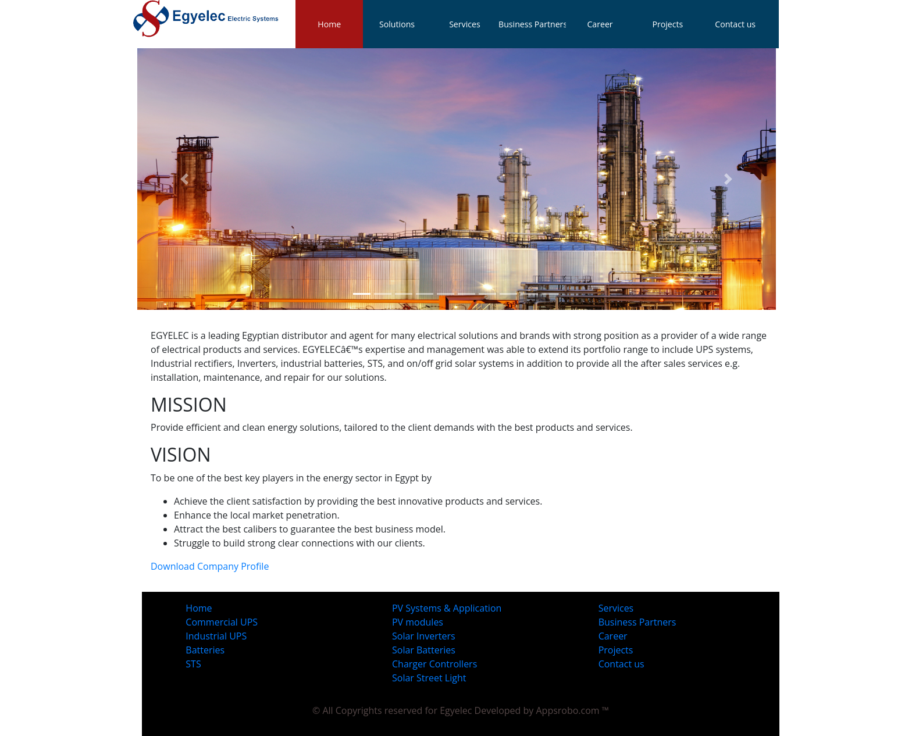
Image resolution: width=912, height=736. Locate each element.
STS (193, 664)
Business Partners (637, 622)
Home (329, 24)
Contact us (621, 664)
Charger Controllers (434, 664)
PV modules (417, 622)
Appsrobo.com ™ (572, 710)
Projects (615, 650)
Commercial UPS (222, 622)
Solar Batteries (423, 650)
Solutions (397, 24)
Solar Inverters (423, 636)
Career (613, 636)
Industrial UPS (216, 636)
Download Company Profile (210, 566)
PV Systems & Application (446, 608)
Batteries (205, 650)
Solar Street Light (429, 677)
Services (616, 608)
